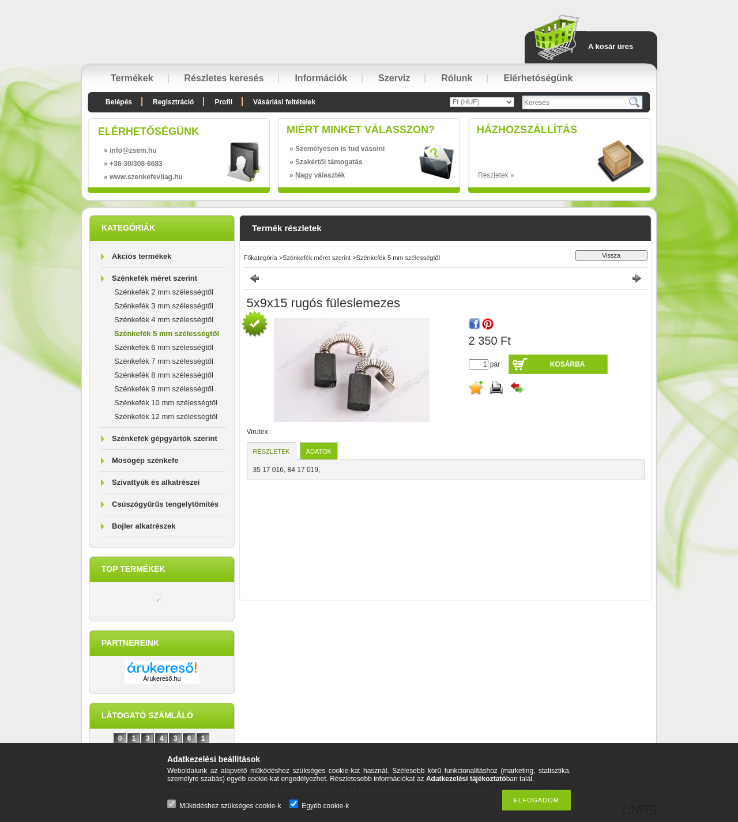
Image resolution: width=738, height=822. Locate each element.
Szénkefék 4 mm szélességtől (163, 319)
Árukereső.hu (161, 678)
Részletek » (496, 175)
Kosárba (567, 364)
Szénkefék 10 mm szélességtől (165, 402)
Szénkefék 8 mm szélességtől (163, 375)
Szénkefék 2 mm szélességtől (163, 292)
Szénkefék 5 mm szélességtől (166, 333)
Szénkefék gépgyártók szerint (164, 438)
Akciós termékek (141, 256)
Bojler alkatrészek (144, 526)
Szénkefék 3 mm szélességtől (163, 305)
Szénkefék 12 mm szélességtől (165, 416)
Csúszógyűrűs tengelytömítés (165, 504)
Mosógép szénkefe (145, 460)
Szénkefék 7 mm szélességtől (163, 361)
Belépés (119, 102)
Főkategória (260, 257)
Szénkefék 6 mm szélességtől (163, 347)
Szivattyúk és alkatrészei (155, 482)
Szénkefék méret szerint (154, 278)
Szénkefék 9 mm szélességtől (163, 388)
